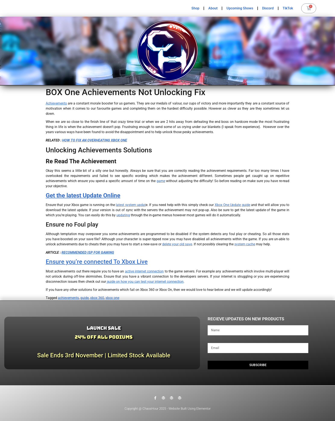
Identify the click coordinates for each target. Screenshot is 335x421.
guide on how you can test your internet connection (145, 282)
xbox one (112, 298)
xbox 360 (97, 298)
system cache (244, 244)
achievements (68, 298)
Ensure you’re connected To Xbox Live (97, 261)
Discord (268, 8)
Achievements (56, 103)
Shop (195, 8)
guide (84, 298)
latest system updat (131, 205)
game (161, 181)
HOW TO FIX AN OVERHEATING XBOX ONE (94, 140)
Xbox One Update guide (232, 205)
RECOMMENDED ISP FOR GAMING (88, 252)
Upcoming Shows (239, 8)
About (212, 8)
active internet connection (144, 271)
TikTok (288, 8)
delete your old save (177, 244)
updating (123, 215)
